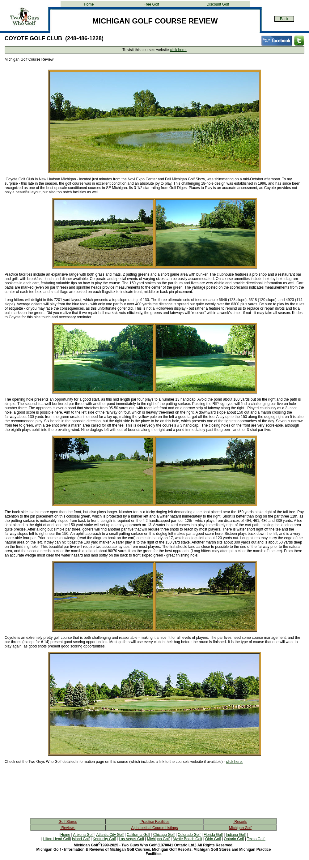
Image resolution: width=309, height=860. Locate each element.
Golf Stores (67, 821)
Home (89, 4)
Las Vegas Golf (131, 839)
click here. (178, 50)
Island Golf (81, 839)
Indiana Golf (236, 834)
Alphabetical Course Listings (154, 828)
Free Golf (151, 4)
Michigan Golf (240, 828)
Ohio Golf (213, 839)
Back (284, 19)
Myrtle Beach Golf (187, 839)
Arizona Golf (83, 834)
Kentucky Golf (104, 839)
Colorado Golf (189, 834)
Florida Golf (213, 834)
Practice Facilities (155, 821)
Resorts (240, 821)
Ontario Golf (234, 839)
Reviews (67, 828)
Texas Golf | (256, 839)
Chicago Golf (164, 834)
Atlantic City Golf (110, 834)
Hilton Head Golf (56, 839)
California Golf (138, 834)
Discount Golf (218, 4)
